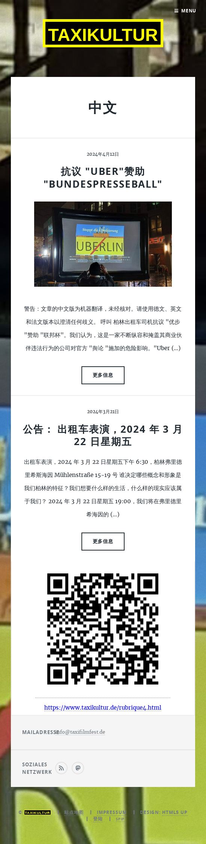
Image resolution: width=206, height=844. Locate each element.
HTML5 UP (175, 812)
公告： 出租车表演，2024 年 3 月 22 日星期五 (103, 435)
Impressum (112, 812)
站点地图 (74, 812)
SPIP (120, 819)
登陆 (98, 818)
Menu (189, 11)
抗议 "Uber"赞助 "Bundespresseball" (103, 177)
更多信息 (103, 375)
